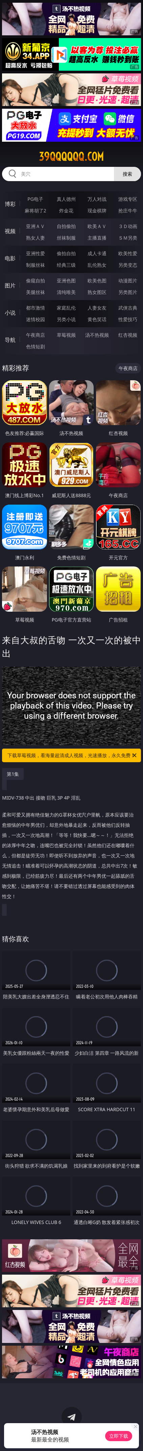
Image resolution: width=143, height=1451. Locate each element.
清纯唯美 (66, 292)
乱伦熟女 (97, 265)
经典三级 (66, 265)
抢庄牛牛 (127, 210)
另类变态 (127, 265)
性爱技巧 (127, 319)
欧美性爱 (127, 253)
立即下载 (118, 1436)
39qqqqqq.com (71, 156)
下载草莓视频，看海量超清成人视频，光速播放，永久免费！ (72, 755)
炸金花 (66, 210)
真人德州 (66, 199)
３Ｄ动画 (127, 226)
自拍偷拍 (66, 226)
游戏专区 (127, 199)
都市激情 (35, 307)
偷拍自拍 (66, 253)
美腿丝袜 (35, 292)
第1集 (13, 774)
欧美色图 (97, 280)
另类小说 (66, 319)
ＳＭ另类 (127, 237)
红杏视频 (127, 335)
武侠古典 (127, 307)
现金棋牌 (97, 210)
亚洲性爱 (35, 253)
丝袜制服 (66, 237)
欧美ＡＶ (97, 226)
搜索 (127, 174)
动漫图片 (127, 280)
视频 (10, 231)
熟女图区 (97, 292)
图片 (10, 285)
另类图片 (127, 292)
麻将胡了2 (35, 210)
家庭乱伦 (66, 307)
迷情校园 (35, 319)
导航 (10, 340)
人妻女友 (97, 307)
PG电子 (35, 199)
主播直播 (97, 237)
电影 (10, 258)
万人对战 (97, 199)
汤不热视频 (97, 335)
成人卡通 (97, 253)
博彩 (10, 204)
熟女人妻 (35, 237)
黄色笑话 (97, 319)
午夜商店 (35, 335)
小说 (10, 312)
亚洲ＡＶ (35, 226)
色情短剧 (35, 346)
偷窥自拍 (35, 280)
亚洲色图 (66, 280)
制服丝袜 (35, 265)
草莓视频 (66, 335)
